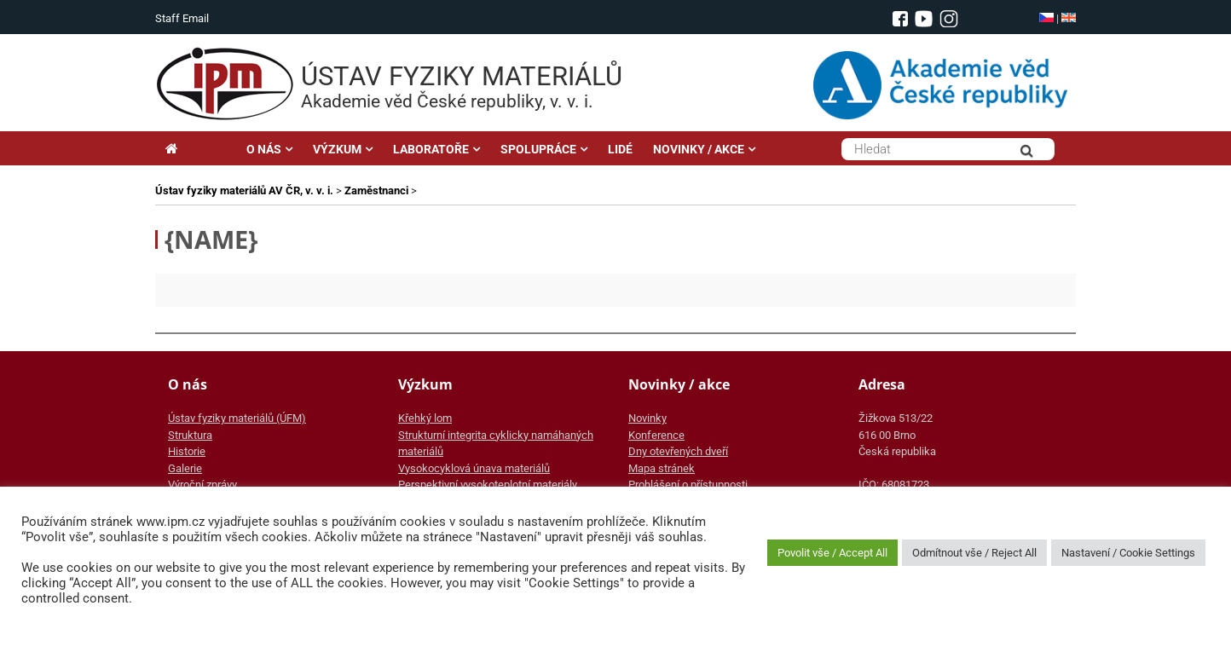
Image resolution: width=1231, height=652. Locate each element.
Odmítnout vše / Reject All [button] (974, 552)
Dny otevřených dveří (678, 451)
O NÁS (263, 149)
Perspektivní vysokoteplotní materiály (487, 484)
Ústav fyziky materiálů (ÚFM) (237, 418)
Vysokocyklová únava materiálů (474, 468)
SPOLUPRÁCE (538, 149)
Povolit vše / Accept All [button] (832, 552)
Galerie (185, 468)
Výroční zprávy (202, 484)
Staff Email (182, 18)
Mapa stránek (661, 468)
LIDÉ (620, 149)
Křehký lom (425, 418)
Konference (656, 435)
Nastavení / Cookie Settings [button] (1128, 552)
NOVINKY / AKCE (698, 149)
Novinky (647, 418)
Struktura (190, 435)
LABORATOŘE (431, 149)
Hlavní (195, 149)
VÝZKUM (337, 149)
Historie (186, 451)
